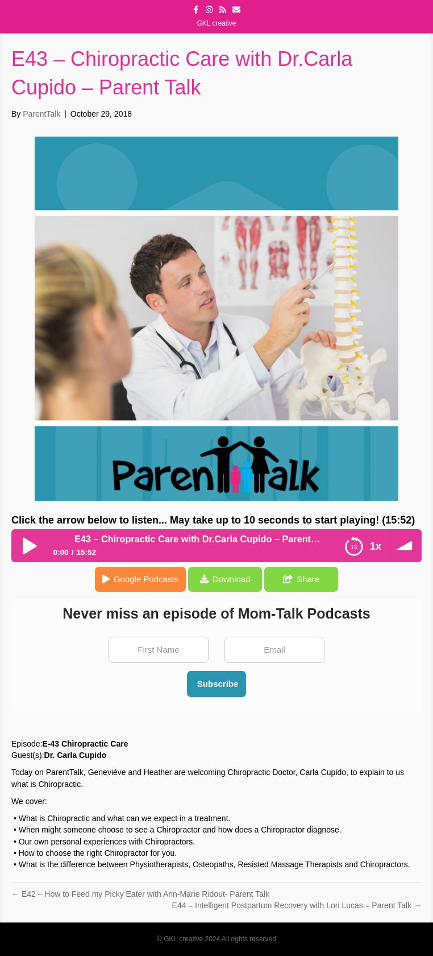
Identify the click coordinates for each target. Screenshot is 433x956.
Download (232, 579)
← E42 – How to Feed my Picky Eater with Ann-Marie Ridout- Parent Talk (140, 894)
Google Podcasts (146, 579)
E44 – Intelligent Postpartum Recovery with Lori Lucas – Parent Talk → (297, 905)
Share (308, 579)
